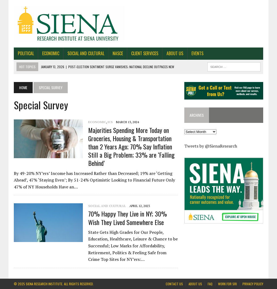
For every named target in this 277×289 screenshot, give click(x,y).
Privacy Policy (252, 284)
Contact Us (174, 284)
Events (197, 53)
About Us (175, 53)
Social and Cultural (85, 53)
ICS (110, 122)
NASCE (118, 53)
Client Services (144, 53)
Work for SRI (227, 284)
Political (26, 53)
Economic (50, 53)
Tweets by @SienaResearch (210, 146)
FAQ (210, 284)
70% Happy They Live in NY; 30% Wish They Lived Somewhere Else (127, 218)
